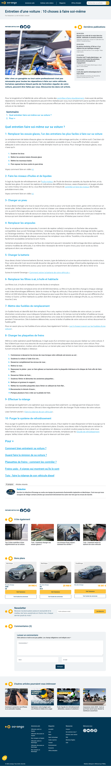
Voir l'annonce (20, 592)
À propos (9, 484)
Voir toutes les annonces (21, 596)
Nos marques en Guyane (37, 738)
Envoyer (60, 667)
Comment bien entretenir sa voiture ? (25, 448)
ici (33, 169)
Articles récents (22, 484)
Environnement (52, 745)
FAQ (67, 737)
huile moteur (47, 182)
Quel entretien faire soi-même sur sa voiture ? (30, 115)
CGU (67, 742)
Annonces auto (29, 3)
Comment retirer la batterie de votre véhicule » (49, 273)
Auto (49, 732)
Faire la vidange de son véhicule (38, 412)
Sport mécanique (53, 737)
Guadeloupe (79, 563)
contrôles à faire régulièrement (70, 98)
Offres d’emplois (52, 750)
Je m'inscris (100, 611)
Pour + (12, 118)
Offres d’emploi (76, 3)
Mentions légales (70, 740)
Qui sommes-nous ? (71, 732)
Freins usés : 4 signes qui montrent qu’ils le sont (32, 468)
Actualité (50, 729)
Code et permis (52, 740)
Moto (49, 734)
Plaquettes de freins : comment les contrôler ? (31, 461)
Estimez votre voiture (46, 3)
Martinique (9, 563)
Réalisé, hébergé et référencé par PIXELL (95, 764)
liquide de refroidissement (88, 432)
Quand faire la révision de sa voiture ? (26, 455)
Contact (68, 729)
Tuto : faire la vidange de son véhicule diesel (29, 475)
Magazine (62, 3)
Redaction (21, 489)
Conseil (27, 15)
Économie (51, 748)
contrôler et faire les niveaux (77, 187)
